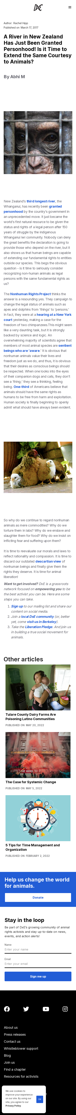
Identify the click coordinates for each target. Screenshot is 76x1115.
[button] (69, 7)
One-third (22, 387)
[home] (38, 7)
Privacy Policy (13, 1106)
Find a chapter (15, 1069)
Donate (38, 897)
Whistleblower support (21, 1048)
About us (11, 1027)
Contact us (12, 1041)
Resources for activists (21, 1076)
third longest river (41, 201)
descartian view (48, 561)
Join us (9, 1062)
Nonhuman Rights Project (30, 294)
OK (39, 1099)
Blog (7, 1055)
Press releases (15, 1034)
